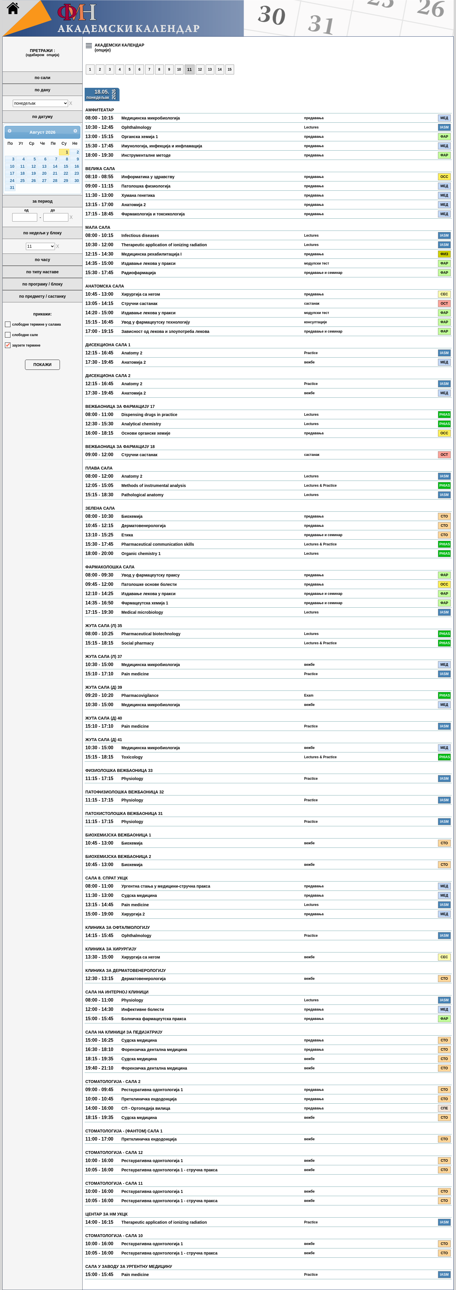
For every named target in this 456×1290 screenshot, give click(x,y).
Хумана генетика (138, 195)
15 (66, 166)
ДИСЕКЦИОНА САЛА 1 (108, 344)
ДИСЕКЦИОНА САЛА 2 (108, 375)
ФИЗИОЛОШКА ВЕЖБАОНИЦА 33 (119, 770)
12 (33, 166)
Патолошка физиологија (146, 186)
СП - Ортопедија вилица (146, 1108)
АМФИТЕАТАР (100, 110)
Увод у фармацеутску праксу (151, 575)
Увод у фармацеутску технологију (156, 322)
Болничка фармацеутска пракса (154, 1018)
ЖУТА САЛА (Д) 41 (104, 739)
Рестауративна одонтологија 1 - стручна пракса (170, 1170)
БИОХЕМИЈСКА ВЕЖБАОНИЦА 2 (118, 856)
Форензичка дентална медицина (154, 1049)
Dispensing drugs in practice (149, 414)
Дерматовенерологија (144, 525)
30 (76, 181)
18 (22, 173)
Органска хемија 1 (140, 136)
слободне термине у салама (36, 324)
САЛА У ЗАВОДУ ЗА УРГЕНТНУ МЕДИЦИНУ (129, 1266)
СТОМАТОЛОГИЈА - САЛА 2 (113, 1081)
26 (33, 181)
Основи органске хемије (146, 433)
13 (44, 166)
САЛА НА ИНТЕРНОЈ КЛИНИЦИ (117, 992)
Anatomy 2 (132, 353)
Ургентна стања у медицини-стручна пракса (166, 886)
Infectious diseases (140, 235)
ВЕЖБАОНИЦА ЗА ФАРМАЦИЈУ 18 (120, 446)
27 (44, 181)
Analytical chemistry (141, 424)
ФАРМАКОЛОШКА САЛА (110, 567)
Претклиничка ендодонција (149, 1099)
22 (66, 173)
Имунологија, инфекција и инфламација (162, 146)
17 (12, 173)
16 (76, 166)
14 (55, 166)
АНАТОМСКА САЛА (105, 286)
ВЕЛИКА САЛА (100, 168)
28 (55, 181)
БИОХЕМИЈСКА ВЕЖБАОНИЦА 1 (118, 835)
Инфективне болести (143, 1009)
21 (55, 173)
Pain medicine (135, 674)
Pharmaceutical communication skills (158, 544)
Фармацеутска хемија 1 (145, 603)
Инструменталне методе (146, 155)
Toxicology (132, 757)
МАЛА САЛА (98, 227)
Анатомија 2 (134, 204)
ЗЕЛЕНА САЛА (100, 508)
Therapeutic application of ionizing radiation (164, 244)
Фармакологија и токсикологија (153, 214)
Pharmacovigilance (140, 695)
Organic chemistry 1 (141, 553)
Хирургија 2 (133, 914)
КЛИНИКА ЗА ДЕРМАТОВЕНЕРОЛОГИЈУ (126, 970)
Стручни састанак (140, 303)
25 (22, 181)
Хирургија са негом (141, 294)
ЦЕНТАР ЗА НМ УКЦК (107, 1214)
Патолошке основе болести (149, 584)
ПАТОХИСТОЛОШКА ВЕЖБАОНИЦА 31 (124, 813)
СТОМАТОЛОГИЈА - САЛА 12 (114, 1152)
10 (12, 166)
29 (66, 181)
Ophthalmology (137, 127)
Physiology (132, 778)
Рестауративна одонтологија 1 (152, 1089)
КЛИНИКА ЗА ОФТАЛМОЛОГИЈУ (118, 927)
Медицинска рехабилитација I (152, 254)
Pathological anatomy (143, 495)
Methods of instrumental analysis (154, 485)
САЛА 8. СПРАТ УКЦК (107, 878)
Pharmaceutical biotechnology (151, 633)
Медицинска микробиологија (151, 118)
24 (12, 181)
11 (22, 166)
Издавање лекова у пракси (149, 263)
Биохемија (132, 516)
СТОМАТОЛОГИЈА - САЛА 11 (114, 1183)
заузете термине (26, 345)
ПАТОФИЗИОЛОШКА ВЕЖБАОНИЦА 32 (125, 792)
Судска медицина (139, 895)
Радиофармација (139, 272)
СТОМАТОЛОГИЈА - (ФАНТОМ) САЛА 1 (124, 1131)
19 (33, 173)
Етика (127, 535)
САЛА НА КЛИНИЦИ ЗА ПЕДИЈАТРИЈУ (124, 1032)
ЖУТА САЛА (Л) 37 (104, 656)
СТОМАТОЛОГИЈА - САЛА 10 (114, 1235)
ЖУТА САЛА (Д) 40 (104, 718)
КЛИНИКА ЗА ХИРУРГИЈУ (111, 949)
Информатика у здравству (148, 176)
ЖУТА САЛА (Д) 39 (104, 687)
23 (76, 173)
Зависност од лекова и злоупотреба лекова (165, 331)
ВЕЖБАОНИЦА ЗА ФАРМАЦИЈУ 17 (120, 406)
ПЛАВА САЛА (99, 468)
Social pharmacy (138, 643)
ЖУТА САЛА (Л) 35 (104, 625)
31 (12, 187)
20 (44, 173)
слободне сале (25, 335)
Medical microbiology (142, 612)
